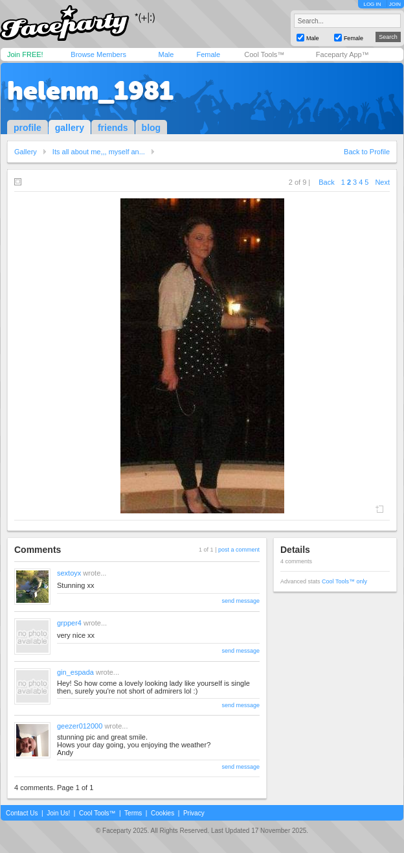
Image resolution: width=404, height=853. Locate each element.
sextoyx (69, 573)
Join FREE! (25, 54)
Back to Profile (367, 152)
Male (166, 54)
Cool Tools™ (264, 54)
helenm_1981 (90, 91)
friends (113, 128)
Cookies (162, 813)
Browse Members (98, 54)
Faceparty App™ (342, 54)
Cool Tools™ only (344, 581)
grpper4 (69, 623)
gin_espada (75, 672)
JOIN (395, 4)
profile (27, 128)
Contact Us (22, 813)
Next (382, 182)
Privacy (194, 813)
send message (240, 601)
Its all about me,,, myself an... (98, 152)
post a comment (239, 549)
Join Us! (58, 813)
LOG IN (372, 4)
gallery (69, 128)
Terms (133, 813)
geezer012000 (79, 726)
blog (151, 128)
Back (326, 182)
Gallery (25, 152)
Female (208, 54)
